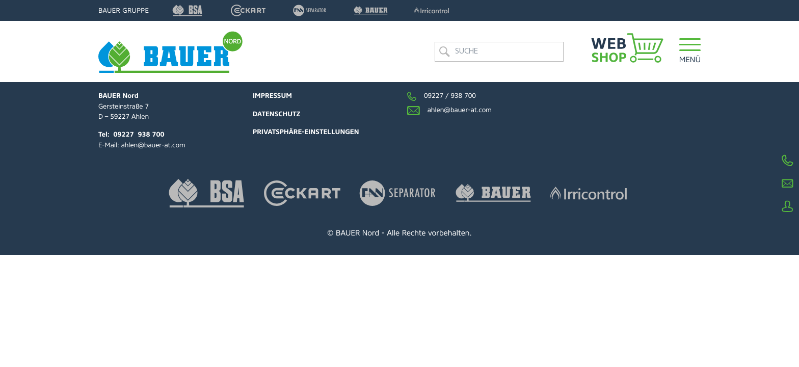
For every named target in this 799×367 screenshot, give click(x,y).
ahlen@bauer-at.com (153, 145)
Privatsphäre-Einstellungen (306, 132)
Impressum (272, 96)
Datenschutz (276, 114)
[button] (690, 51)
